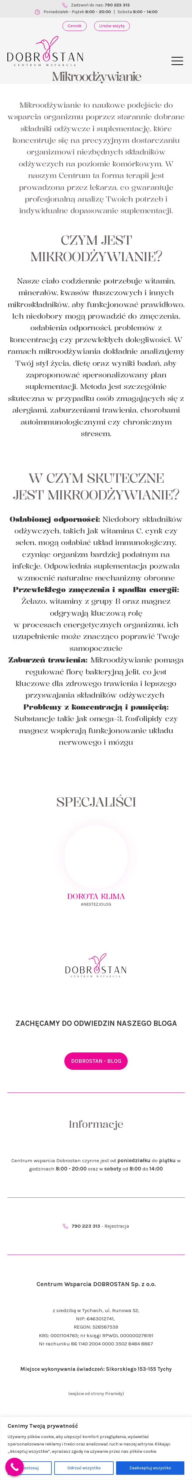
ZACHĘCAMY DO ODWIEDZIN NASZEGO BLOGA (96, 1023)
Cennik (74, 25)
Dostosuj (30, 1468)
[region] (96, 1448)
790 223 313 (117, 5)
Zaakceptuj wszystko (150, 1468)
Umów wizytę (112, 25)
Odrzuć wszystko (84, 1468)
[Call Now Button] (14, 1467)
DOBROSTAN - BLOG (96, 1061)
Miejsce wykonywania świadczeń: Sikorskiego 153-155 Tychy (96, 1369)
